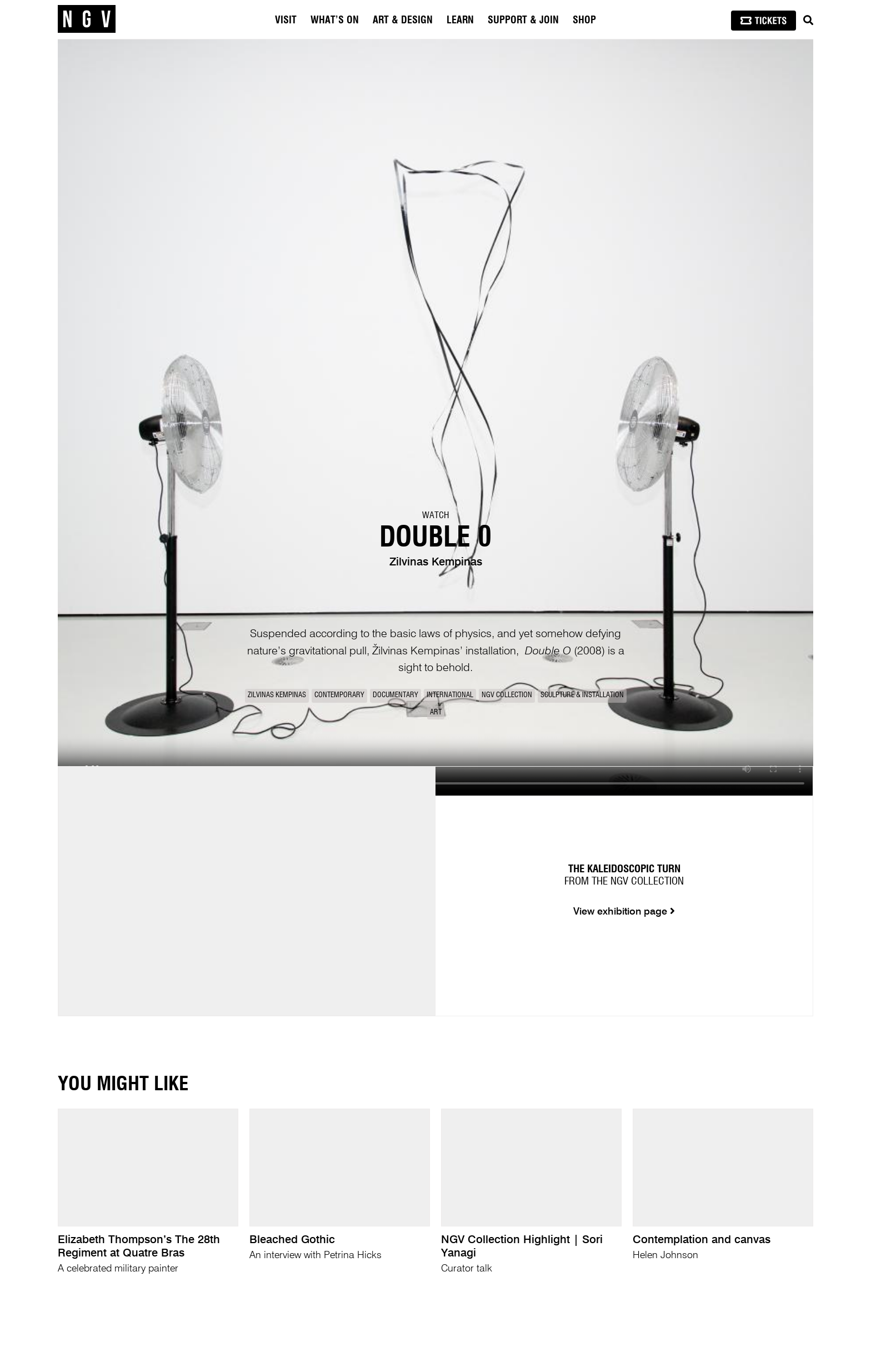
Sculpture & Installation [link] (582, 695)
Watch (435, 515)
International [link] (450, 695)
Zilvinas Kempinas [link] (277, 695)
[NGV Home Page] (87, 19)
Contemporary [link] (339, 695)
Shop (584, 21)
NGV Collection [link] (507, 695)
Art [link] (436, 712)
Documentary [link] (395, 695)
